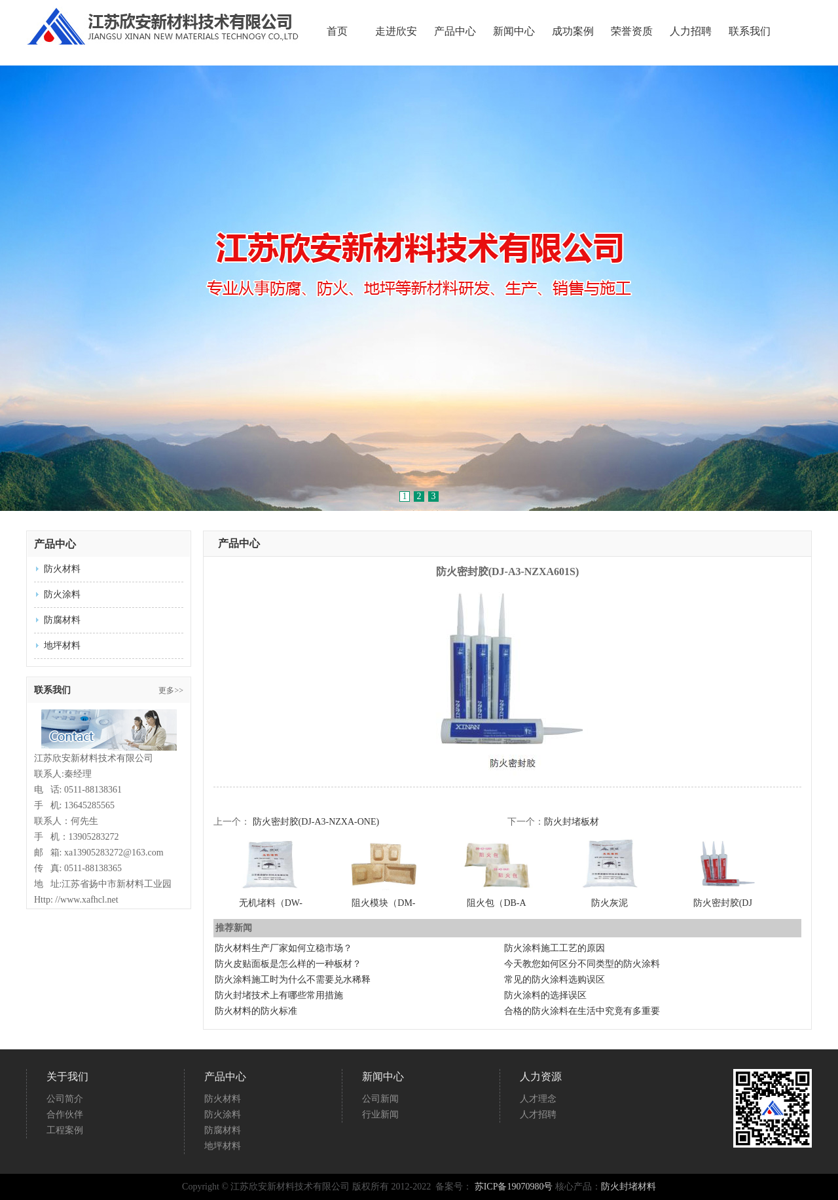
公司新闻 (380, 1099)
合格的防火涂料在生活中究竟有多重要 (582, 1011)
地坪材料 (62, 645)
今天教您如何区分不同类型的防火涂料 (582, 964)
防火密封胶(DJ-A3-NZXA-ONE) (316, 822)
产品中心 (455, 31)
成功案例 (573, 31)
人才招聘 (538, 1114)
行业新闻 (380, 1114)
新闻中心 (514, 31)
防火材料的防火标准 (256, 1011)
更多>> (170, 690)
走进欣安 (396, 31)
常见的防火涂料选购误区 (554, 979)
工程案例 (64, 1130)
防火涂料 (62, 594)
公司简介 (64, 1099)
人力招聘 (691, 31)
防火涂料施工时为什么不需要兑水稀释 (293, 979)
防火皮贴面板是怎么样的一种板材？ (288, 964)
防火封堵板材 (571, 822)
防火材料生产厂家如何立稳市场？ (283, 948)
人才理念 (538, 1099)
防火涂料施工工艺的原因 (554, 948)
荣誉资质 (632, 31)
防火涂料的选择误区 (545, 995)
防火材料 (62, 569)
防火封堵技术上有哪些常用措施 (279, 995)
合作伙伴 (64, 1114)
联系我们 (750, 31)
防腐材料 (62, 620)
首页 (337, 31)
